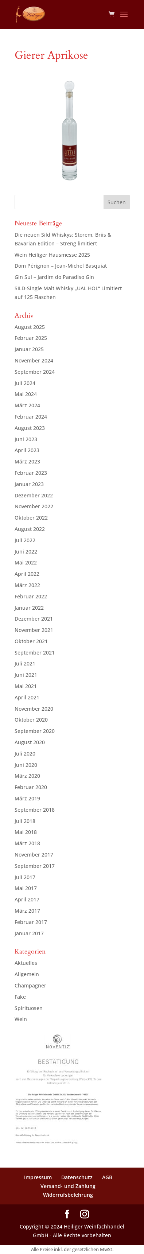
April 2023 (27, 450)
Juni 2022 (26, 551)
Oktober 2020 (31, 719)
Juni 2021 (26, 674)
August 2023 (30, 427)
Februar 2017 (31, 922)
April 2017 (27, 899)
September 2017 (35, 865)
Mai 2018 (26, 831)
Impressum (38, 1177)
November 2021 (34, 629)
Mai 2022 (26, 562)
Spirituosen (29, 1008)
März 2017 (27, 910)
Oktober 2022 (31, 517)
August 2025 (30, 326)
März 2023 (27, 461)
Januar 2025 (29, 349)
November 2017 (34, 854)
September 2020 (35, 730)
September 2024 (35, 371)
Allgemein (27, 974)
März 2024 (27, 405)
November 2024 (34, 360)
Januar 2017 (29, 933)
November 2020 (34, 708)
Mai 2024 (26, 394)
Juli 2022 (25, 540)
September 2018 (35, 809)
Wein (21, 1019)
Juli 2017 (25, 877)
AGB (107, 1177)
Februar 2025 (31, 337)
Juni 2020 (26, 764)
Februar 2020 (31, 787)
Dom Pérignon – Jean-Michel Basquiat (61, 265)
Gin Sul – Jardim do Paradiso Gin (54, 276)
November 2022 (34, 506)
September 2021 (35, 652)
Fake (20, 996)
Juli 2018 (25, 821)
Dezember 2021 (34, 618)
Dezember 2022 (34, 495)
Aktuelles (26, 962)
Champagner (30, 985)
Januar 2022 (29, 607)
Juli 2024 (25, 383)
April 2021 (27, 697)
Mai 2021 (26, 686)
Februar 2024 (31, 416)
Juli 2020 (25, 753)
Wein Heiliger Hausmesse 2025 (52, 254)
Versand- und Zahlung (68, 1186)
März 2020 (27, 775)
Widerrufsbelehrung (68, 1194)
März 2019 (27, 798)
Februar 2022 (31, 596)
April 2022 (27, 573)
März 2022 (27, 585)
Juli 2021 (25, 663)
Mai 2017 (26, 888)
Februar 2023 (31, 472)
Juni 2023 (26, 439)
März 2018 (27, 843)
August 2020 (30, 742)
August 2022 (30, 528)
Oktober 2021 (31, 641)
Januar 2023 (29, 484)
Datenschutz (77, 1177)
